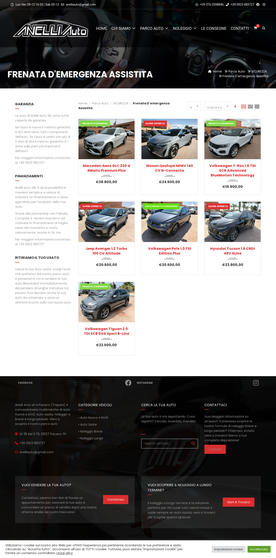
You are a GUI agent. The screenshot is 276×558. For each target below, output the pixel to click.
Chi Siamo (123, 28)
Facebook (75, 382)
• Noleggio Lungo (90, 438)
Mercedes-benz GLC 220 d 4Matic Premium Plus (106, 168)
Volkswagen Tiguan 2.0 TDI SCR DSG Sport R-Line (106, 331)
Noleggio (185, 28)
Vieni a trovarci (238, 502)
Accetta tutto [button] (259, 549)
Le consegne (214, 28)
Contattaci (115, 499)
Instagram (198, 382)
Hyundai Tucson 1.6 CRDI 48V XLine (232, 251)
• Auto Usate (87, 424)
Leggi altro (64, 553)
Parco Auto (154, 28)
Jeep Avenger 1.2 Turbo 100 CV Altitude (106, 251)
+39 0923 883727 (240, 4)
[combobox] (194, 106)
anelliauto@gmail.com (81, 4)
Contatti (240, 28)
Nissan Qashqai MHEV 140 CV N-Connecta (169, 168)
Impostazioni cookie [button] (228, 549)
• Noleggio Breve (90, 431)
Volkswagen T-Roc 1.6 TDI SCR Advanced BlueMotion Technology (232, 170)
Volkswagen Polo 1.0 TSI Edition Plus (169, 251)
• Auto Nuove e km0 (93, 417)
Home (101, 28)
